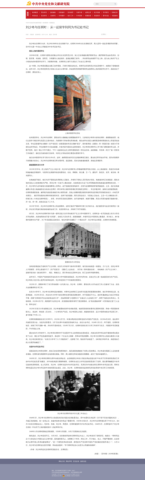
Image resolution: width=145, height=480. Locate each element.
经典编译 (62, 12)
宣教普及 (52, 22)
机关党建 (97, 12)
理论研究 (44, 12)
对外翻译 (62, 15)
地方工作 (70, 15)
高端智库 (97, 15)
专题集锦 (115, 15)
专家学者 (79, 12)
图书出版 (106, 15)
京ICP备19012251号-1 (57, 475)
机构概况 (35, 12)
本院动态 (35, 15)
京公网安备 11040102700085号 (71, 475)
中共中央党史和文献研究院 (33, 22)
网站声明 (69, 461)
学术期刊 (106, 12)
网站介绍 (62, 461)
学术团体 (79, 15)
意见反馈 (76, 461)
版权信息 (83, 461)
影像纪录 (115, 12)
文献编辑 (53, 12)
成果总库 (88, 12)
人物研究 (53, 15)
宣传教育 (70, 12)
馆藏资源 (88, 15)
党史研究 (44, 15)
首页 (28, 14)
